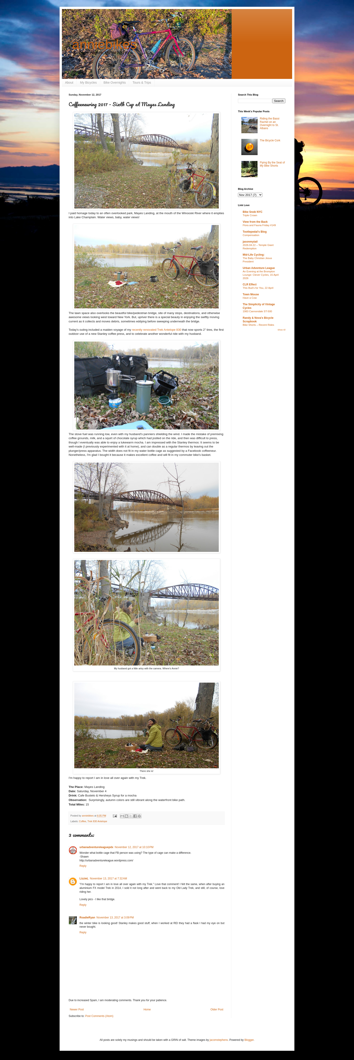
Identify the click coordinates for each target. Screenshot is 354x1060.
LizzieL (83, 878)
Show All (281, 330)
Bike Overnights (115, 82)
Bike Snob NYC (252, 211)
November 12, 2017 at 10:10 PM (134, 847)
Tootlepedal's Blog (255, 231)
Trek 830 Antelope (97, 821)
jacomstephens (219, 1040)
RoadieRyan (87, 917)
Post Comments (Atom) (99, 1016)
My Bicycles (88, 82)
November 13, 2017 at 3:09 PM (115, 917)
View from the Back (255, 221)
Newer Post (77, 1009)
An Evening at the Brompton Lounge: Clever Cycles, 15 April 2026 (261, 275)
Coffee (82, 821)
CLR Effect (249, 284)
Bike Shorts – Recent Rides (258, 325)
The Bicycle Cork (270, 140)
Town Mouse (251, 294)
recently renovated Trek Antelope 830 (156, 329)
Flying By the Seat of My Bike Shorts (272, 164)
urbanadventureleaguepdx (96, 847)
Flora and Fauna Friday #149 (259, 225)
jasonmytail (250, 241)
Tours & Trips (142, 82)
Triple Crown (250, 215)
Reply (82, 865)
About (69, 82)
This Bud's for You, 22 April (258, 288)
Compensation (251, 235)
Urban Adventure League (259, 268)
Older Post (216, 1009)
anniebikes (104, 44)
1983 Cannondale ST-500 (257, 311)
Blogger (249, 1040)
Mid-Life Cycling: (254, 254)
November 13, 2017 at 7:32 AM (108, 878)
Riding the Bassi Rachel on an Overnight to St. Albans (269, 123)
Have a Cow (250, 297)
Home (147, 1009)
